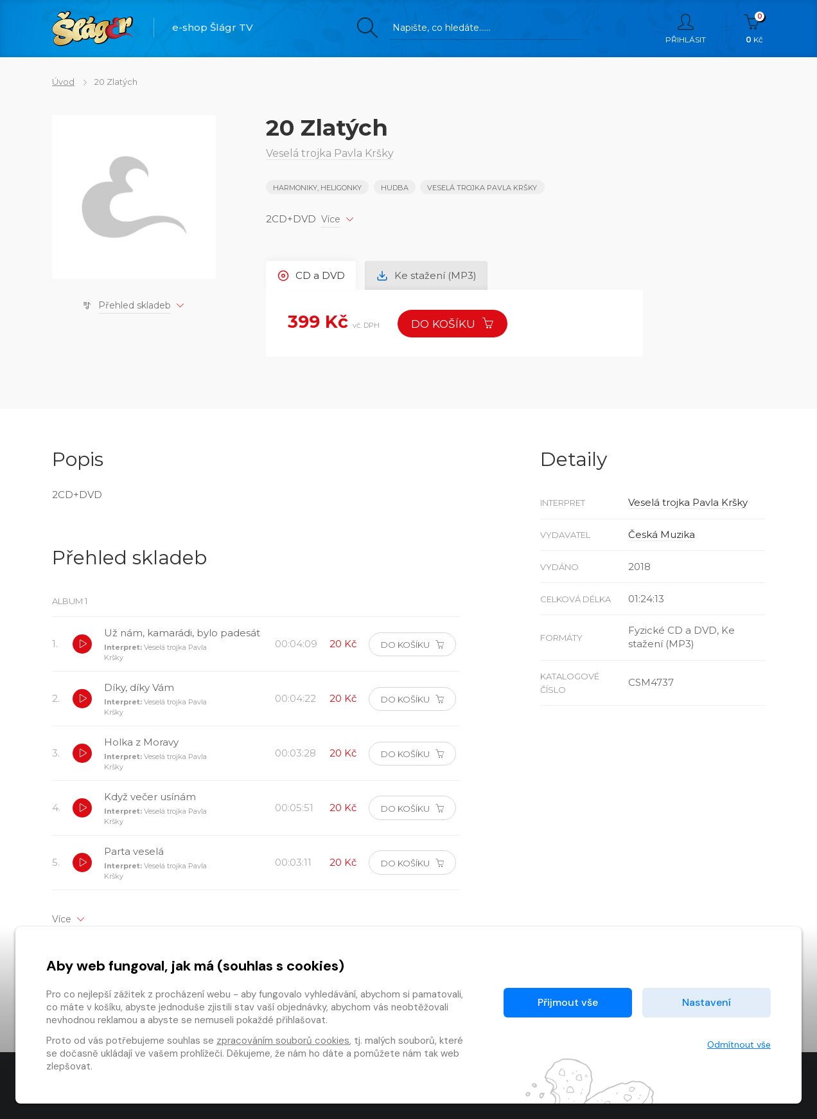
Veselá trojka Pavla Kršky (482, 187)
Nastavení (706, 1002)
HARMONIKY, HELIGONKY (317, 187)
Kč (754, 29)
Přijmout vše (568, 1002)
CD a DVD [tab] (311, 275)
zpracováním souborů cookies (282, 1040)
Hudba (395, 187)
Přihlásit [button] (685, 29)
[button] (82, 644)
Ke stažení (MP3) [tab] (426, 275)
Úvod (63, 81)
